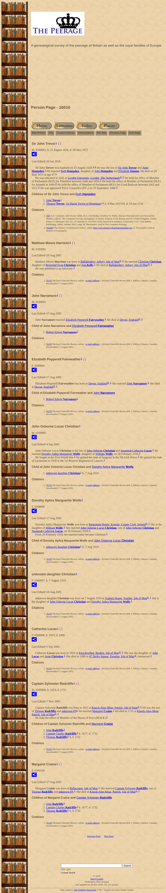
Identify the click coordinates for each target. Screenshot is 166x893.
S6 (48, 215)
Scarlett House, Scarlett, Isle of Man (126, 598)
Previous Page (118, 132)
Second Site (91, 890)
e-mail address (92, 280)
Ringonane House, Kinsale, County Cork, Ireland (117, 524)
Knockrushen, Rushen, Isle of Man (99, 652)
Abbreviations (86, 132)
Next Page (134, 132)
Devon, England (129, 319)
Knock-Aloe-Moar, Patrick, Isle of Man (115, 707)
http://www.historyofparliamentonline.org (112, 227)
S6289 (50, 227)
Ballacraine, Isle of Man (84, 788)
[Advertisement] (97, 77)
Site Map (101, 132)
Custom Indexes (66, 132)
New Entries (38, 132)
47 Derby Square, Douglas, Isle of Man (111, 656)
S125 (49, 280)
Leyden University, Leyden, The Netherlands (94, 177)
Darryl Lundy (96, 879)
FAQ (50, 132)
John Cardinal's (80, 890)
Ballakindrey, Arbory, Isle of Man (100, 261)
